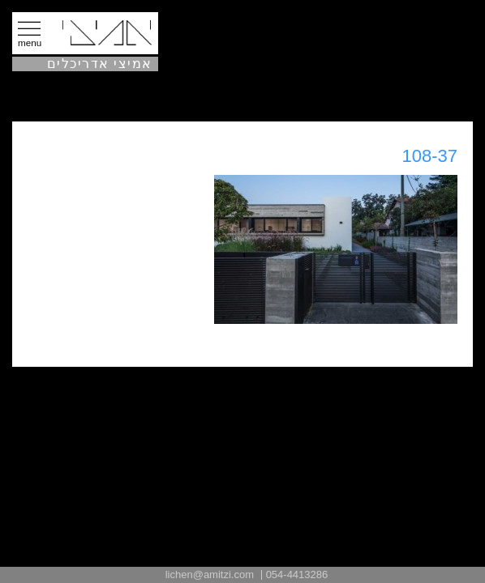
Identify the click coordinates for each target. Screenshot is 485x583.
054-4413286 (297, 574)
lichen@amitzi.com (209, 574)
